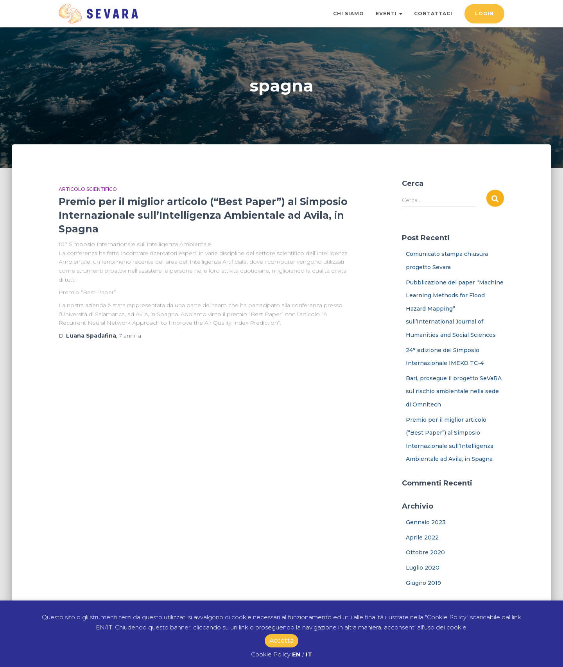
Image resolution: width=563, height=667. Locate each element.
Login (484, 13)
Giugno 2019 (423, 582)
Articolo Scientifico (88, 189)
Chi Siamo (348, 13)
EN (296, 654)
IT (309, 654)
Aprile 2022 (422, 537)
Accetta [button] (281, 640)
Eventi (389, 13)
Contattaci (433, 13)
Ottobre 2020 (425, 552)
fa (130, 335)
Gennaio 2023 (426, 522)
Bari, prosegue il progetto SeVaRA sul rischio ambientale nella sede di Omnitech (454, 391)
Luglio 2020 (422, 567)
